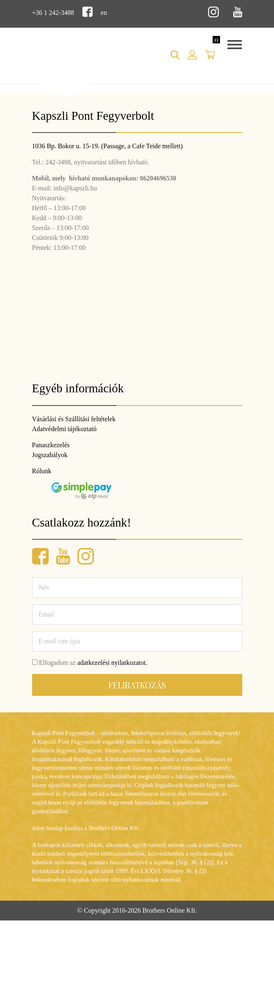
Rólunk (42, 470)
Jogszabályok (50, 454)
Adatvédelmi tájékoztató (64, 428)
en (104, 12)
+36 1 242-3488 (53, 12)
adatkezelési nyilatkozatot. (112, 662)
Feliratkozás (137, 684)
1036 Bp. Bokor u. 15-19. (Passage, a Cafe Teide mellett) (107, 145)
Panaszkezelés (51, 444)
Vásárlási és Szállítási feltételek (74, 418)
